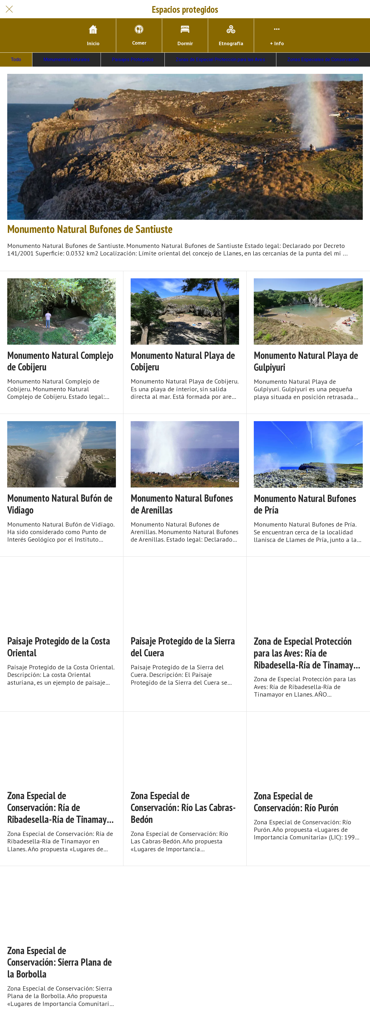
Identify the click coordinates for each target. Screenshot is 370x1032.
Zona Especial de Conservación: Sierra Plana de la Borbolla (59, 962)
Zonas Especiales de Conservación (323, 59)
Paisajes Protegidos (132, 59)
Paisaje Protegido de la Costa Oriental (58, 647)
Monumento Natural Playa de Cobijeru (183, 361)
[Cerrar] (9, 9)
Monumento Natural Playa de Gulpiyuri (306, 361)
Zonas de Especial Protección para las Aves (220, 59)
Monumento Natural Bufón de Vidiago (59, 504)
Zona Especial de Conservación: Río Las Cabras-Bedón (183, 807)
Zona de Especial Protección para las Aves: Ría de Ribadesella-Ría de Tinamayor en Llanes (307, 653)
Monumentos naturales (66, 59)
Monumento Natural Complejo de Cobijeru (60, 361)
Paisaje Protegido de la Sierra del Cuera (183, 647)
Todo (16, 59)
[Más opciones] (277, 35)
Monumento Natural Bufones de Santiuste (90, 228)
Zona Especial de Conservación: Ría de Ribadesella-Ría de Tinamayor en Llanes (60, 807)
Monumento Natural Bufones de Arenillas (182, 504)
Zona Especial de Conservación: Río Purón (296, 802)
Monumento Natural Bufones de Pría (305, 504)
